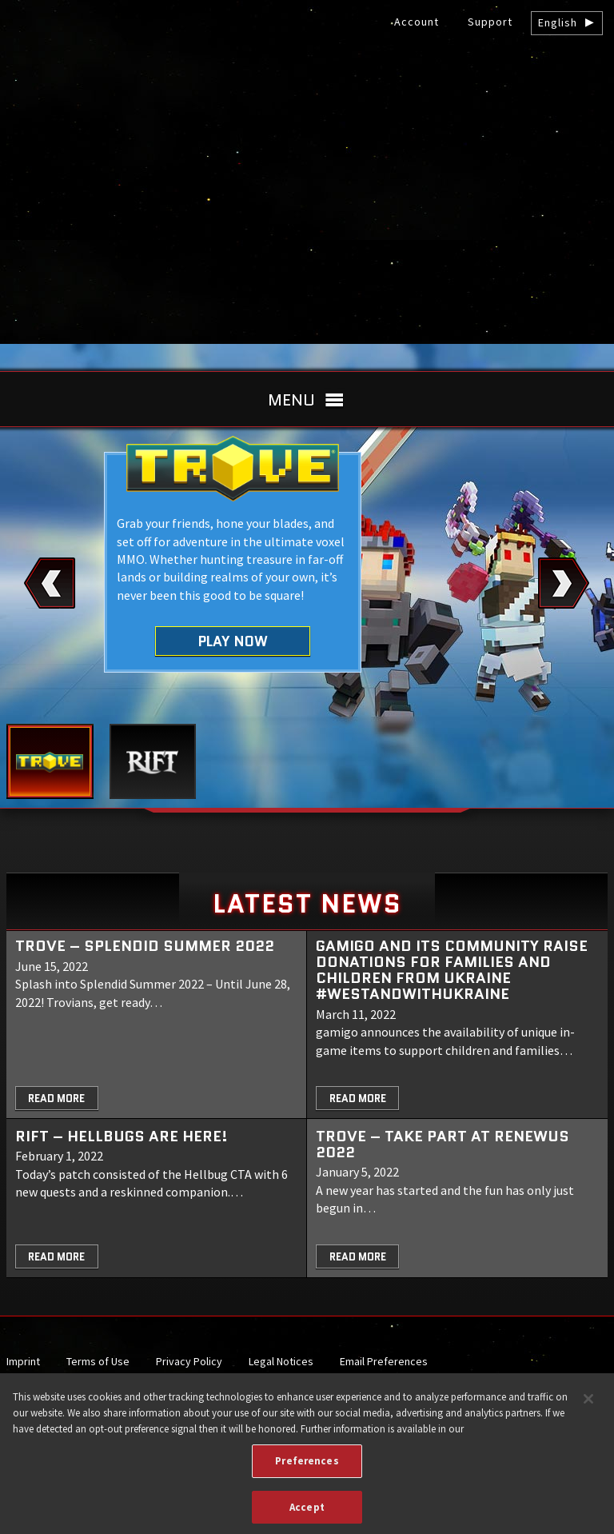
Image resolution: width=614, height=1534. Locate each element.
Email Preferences (384, 1361)
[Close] (588, 1405)
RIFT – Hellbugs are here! (121, 1136)
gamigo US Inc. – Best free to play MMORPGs (307, 133)
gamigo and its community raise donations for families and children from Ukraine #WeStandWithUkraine (452, 970)
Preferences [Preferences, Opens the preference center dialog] (306, 1466)
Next (564, 583)
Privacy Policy (189, 1361)
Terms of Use (98, 1361)
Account (416, 21)
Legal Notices (281, 1361)
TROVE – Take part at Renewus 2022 (442, 1144)
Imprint (23, 1361)
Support (490, 21)
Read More (56, 1098)
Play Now (233, 641)
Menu (291, 400)
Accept (307, 1513)
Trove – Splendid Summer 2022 (144, 946)
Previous (50, 583)
